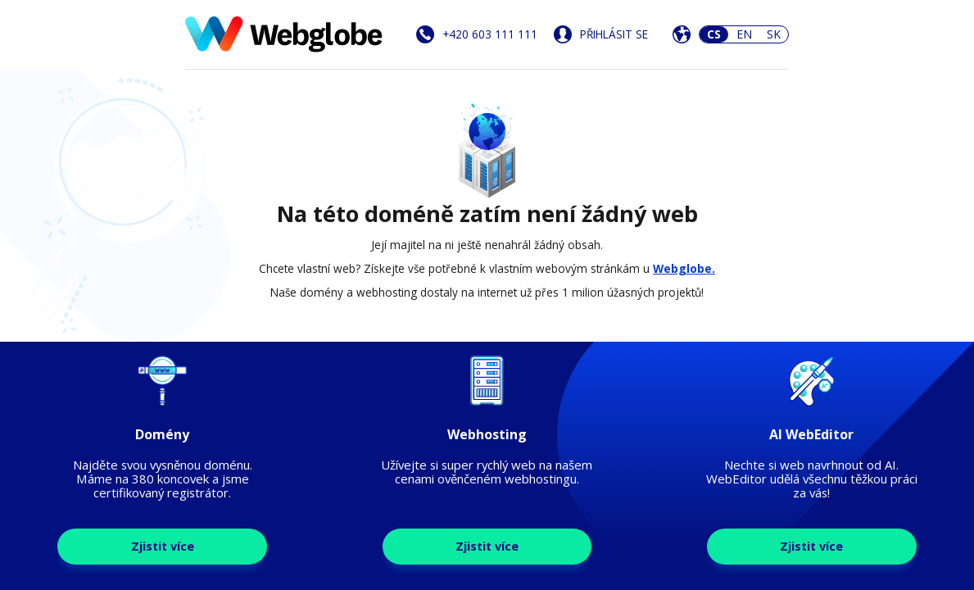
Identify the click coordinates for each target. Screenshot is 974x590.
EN (744, 34)
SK (774, 34)
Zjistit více (162, 546)
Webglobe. (684, 268)
